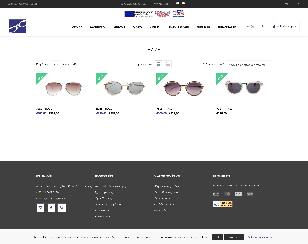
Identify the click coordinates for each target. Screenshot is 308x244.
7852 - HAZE (44, 108)
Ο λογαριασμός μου (134, 4)
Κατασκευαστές (104, 210)
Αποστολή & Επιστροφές (110, 186)
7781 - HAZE (224, 108)
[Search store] (251, 26)
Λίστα (168, 64)
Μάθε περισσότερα (259, 237)
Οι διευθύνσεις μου (166, 192)
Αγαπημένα (161, 210)
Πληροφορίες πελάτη (167, 186)
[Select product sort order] (248, 64)
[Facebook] (51, 208)
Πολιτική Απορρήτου (108, 204)
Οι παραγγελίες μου (166, 198)
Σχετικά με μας (104, 192)
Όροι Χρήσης (103, 198)
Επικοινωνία (102, 216)
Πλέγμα (158, 64)
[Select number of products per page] (56, 64)
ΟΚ (217, 237)
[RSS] (62, 208)
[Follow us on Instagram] (40, 208)
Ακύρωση (234, 237)
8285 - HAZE (104, 108)
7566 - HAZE (164, 108)
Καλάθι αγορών (164, 204)
